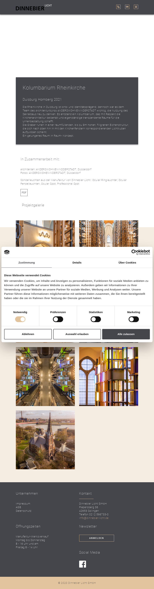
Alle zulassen (126, 334)
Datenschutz (23, 510)
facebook (82, 564)
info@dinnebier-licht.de (93, 518)
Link (24, 192)
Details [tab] (77, 262)
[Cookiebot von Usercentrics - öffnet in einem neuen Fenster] (134, 252)
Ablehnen (28, 334)
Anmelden (96, 538)
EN (127, 7)
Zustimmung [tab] (27, 262)
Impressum (23, 503)
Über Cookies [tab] (127, 262)
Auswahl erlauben (77, 334)
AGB (18, 507)
